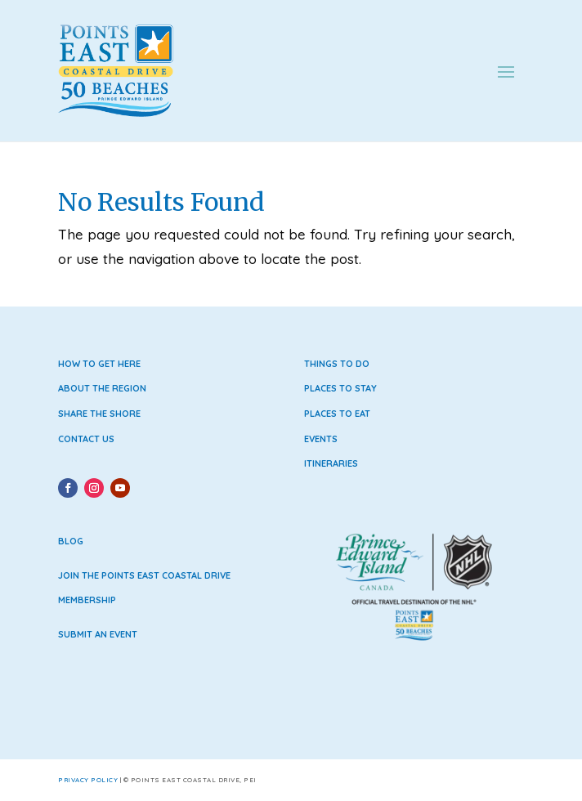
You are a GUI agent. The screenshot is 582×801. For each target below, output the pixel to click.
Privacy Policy (88, 780)
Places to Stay (340, 388)
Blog (70, 541)
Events (321, 439)
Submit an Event (97, 634)
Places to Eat (337, 413)
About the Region (102, 388)
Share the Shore (99, 413)
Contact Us (86, 439)
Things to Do (336, 363)
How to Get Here (99, 363)
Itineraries (331, 463)
